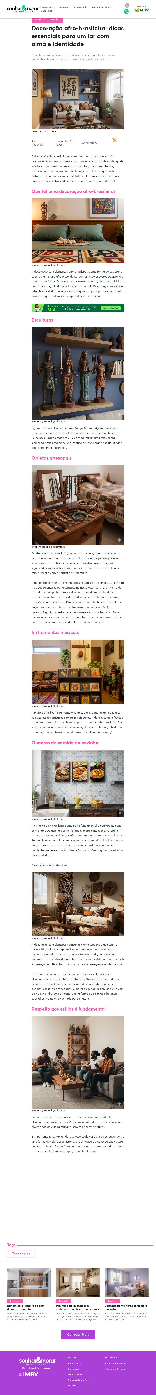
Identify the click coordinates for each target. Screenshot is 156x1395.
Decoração (64, 7)
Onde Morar (46, 11)
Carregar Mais (78, 1334)
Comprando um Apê (101, 7)
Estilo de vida (80, 7)
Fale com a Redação (115, 1369)
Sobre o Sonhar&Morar (116, 1364)
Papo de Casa (47, 7)
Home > (40, 20)
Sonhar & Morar (23, 6)
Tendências (21, 1254)
